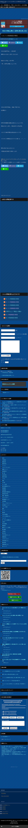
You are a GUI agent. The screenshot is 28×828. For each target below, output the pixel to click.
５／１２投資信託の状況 (12, 302)
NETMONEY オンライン (7, 440)
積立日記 (4, 533)
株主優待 (4, 529)
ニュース (4, 518)
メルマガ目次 (24, 5)
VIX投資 (3, 531)
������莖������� (10, 711)
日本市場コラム (5, 540)
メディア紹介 (5, 506)
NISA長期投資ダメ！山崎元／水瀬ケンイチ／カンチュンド (13, 749)
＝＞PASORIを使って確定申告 (7, 372)
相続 (3, 480)
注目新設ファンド (5, 505)
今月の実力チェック (6, 535)
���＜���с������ (10, 712)
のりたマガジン (17, 5)
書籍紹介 (4, 525)
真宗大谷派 (4, 476)
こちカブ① (4, 449)
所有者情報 (3, 793)
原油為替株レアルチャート (8, 693)
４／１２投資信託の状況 (12, 308)
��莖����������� (10, 714)
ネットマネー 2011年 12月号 (7, 437)
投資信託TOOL (5, 493)
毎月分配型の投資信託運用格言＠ (9, 420)
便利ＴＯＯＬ (15, 600)
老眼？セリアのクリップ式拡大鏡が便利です (11, 680)
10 (3, 660)
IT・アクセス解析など (6, 520)
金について (4, 546)
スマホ (3, 478)
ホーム (2, 5)
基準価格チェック (13, 39)
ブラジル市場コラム (6, 516)
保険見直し (4, 536)
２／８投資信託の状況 (12, 314)
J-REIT (3, 521)
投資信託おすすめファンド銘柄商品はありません (11, 753)
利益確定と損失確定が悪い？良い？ (9, 750)
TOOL (12, 5)
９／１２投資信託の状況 (12, 305)
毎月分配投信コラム (6, 486)
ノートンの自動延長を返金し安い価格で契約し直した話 (13, 677)
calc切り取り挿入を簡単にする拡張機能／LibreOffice (13, 631)
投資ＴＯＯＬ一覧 (15, 597)
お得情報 (4, 501)
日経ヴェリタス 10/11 (6, 427)
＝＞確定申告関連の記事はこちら (7, 375)
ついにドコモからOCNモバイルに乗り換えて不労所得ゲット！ (14, 684)
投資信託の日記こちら (14, 594)
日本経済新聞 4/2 (5, 431)
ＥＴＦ (3, 510)
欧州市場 (4, 542)
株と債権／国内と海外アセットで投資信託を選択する (12, 746)
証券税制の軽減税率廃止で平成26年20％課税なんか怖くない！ (14, 751)
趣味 (3, 508)
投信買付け (4, 471)
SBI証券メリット (6, 392)
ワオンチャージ (7, 739)
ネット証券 (6, 7)
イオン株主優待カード (5, 736)
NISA (2, 7)
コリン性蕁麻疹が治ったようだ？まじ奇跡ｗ (11, 671)
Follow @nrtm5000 (5, 796)
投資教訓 (4, 488)
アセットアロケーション (7, 503)
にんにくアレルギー (6, 467)
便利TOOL (4, 463)
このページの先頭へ (15, 826)
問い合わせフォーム (7, 590)
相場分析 (4, 461)
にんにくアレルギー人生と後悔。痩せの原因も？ (12, 615)
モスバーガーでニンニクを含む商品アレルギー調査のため (14, 607)
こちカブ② (4, 450)
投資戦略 (4, 490)
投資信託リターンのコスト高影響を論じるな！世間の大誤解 (14, 747)
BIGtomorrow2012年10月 (7, 434)
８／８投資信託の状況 (12, 317)
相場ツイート (5, 469)
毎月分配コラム (7, 5)
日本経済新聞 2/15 (5, 445)
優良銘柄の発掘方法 (6, 491)
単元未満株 (4, 523)
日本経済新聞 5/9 (5, 430)
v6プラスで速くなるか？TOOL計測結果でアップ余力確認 (13, 659)
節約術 (3, 512)
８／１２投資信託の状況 (12, 298)
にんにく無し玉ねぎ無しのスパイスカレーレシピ (12, 637)
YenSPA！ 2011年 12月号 (7, 442)
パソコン (4, 465)
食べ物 (3, 473)
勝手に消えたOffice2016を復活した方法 (10, 674)
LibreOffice (4, 475)
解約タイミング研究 (6, 527)
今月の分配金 (5, 514)
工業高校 (4, 460)
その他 (3, 482)
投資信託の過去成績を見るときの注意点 (11, 557)
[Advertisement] (12, 13)
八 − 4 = (5, 362)
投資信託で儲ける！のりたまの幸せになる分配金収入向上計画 (12, 1)
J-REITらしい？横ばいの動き (13, 311)
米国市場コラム (5, 544)
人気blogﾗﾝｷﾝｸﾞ (12, 7)
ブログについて (5, 538)
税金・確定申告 (5, 495)
